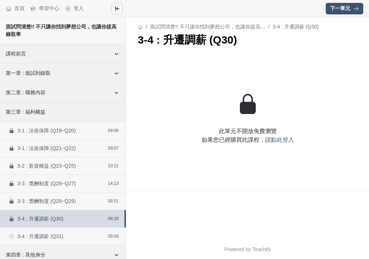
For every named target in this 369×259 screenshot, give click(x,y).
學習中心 (44, 8)
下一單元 (344, 8)
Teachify (261, 249)
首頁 (15, 8)
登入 (74, 8)
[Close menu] (117, 8)
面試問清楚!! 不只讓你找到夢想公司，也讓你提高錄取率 (207, 27)
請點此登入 (279, 140)
